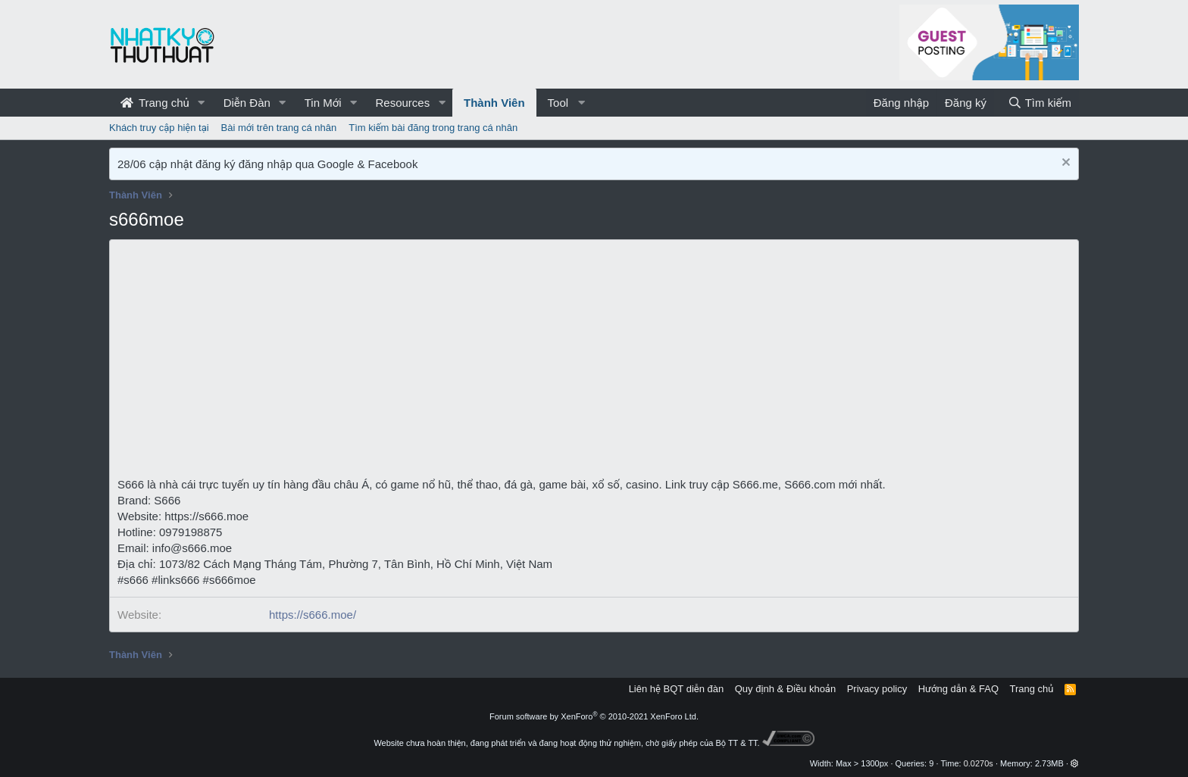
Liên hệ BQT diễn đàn (676, 688)
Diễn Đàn (247, 102)
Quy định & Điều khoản (785, 688)
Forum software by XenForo (594, 716)
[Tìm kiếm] (1039, 103)
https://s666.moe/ (312, 614)
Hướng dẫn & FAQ (958, 688)
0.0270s (978, 763)
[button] (201, 103)
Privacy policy (877, 688)
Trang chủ (154, 102)
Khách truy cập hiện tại (159, 127)
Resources (402, 102)
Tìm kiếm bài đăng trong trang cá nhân (433, 127)
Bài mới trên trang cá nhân (279, 127)
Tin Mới (323, 102)
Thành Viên (494, 102)
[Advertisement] (594, 363)
